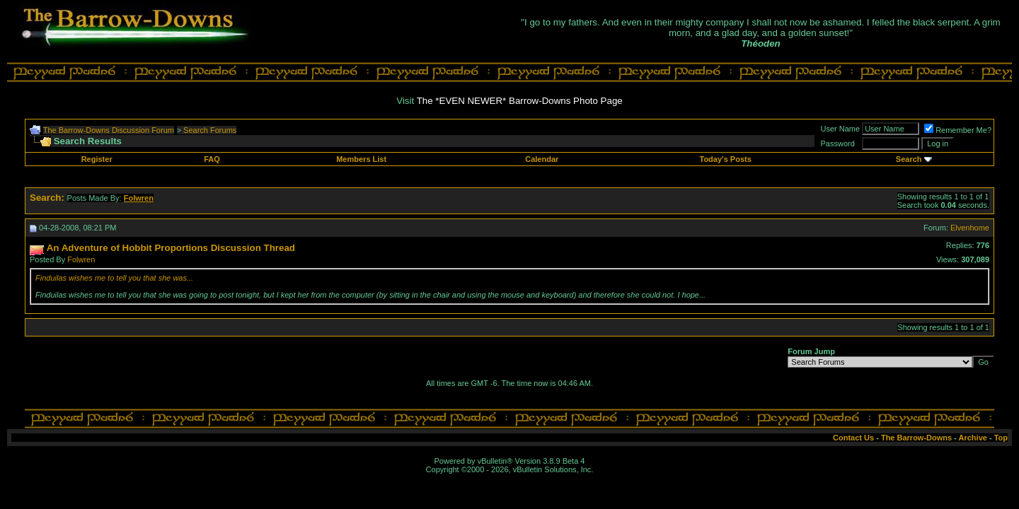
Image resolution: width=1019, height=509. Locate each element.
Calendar (541, 159)
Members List (361, 159)
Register (97, 159)
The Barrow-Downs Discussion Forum (108, 130)
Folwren (81, 259)
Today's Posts (725, 159)
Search (909, 159)
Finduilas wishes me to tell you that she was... (114, 278)
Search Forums (209, 130)
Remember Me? (957, 130)
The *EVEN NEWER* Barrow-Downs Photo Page (520, 100)
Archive (973, 437)
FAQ (212, 159)
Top (1001, 437)
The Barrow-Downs (916, 437)
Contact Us (853, 437)
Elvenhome (969, 227)
